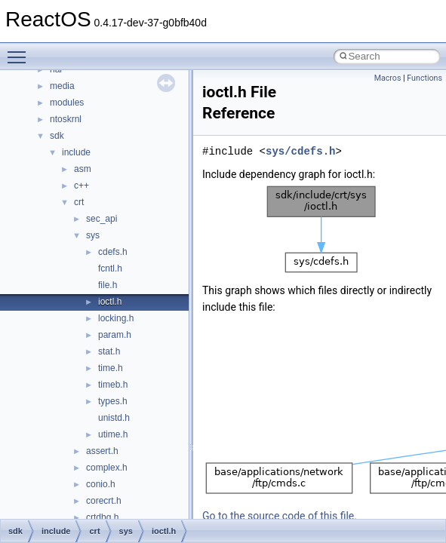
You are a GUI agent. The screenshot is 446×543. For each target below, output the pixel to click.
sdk (57, 135)
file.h (107, 285)
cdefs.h (113, 252)
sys (93, 235)
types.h (113, 401)
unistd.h (114, 418)
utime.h (113, 434)
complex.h (107, 467)
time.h (110, 368)
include (76, 152)
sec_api (101, 218)
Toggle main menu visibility (20, 50)
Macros (387, 78)
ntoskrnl (66, 119)
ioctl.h (109, 301)
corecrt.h (103, 500)
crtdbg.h (102, 517)
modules (67, 102)
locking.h (116, 318)
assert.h (102, 451)
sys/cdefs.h (300, 151)
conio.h (100, 484)
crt (79, 202)
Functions (424, 78)
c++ (81, 185)
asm (82, 169)
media (62, 86)
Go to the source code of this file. (279, 516)
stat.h (109, 351)
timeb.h (113, 384)
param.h (114, 335)
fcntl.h (110, 268)
